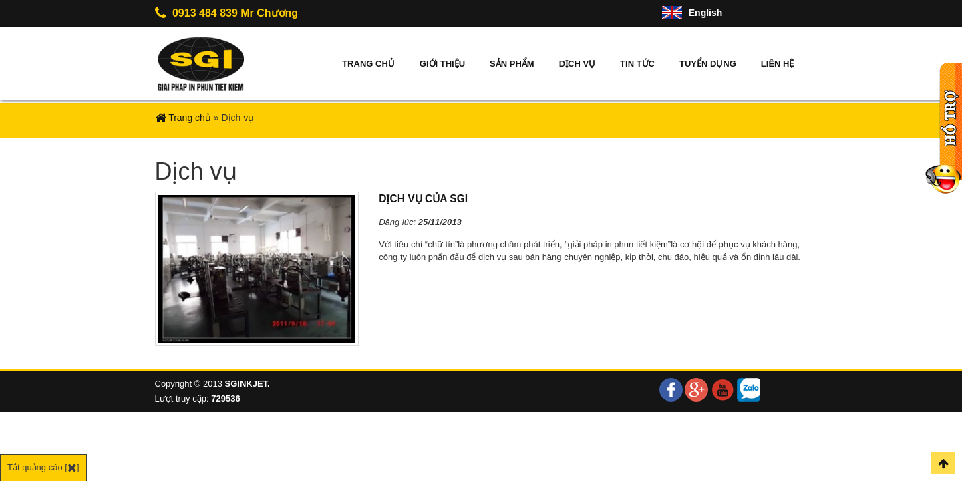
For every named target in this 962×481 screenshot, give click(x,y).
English (706, 12)
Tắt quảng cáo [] (43, 467)
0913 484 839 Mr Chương (227, 13)
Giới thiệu (442, 64)
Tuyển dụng (707, 64)
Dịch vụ (577, 64)
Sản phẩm (512, 64)
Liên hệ (777, 64)
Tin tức (637, 64)
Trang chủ (368, 64)
